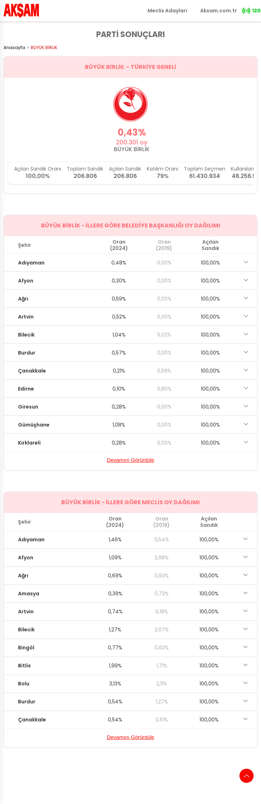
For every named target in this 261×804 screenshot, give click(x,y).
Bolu (23, 683)
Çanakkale (32, 370)
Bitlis (24, 665)
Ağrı (23, 298)
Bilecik (26, 334)
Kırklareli (29, 442)
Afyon (25, 280)
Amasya (28, 593)
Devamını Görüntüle (130, 460)
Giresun (28, 406)
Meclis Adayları (167, 10)
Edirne (26, 388)
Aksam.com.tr (218, 10)
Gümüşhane (34, 424)
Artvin (26, 316)
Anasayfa (14, 47)
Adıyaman (31, 262)
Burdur (26, 352)
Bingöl (26, 647)
